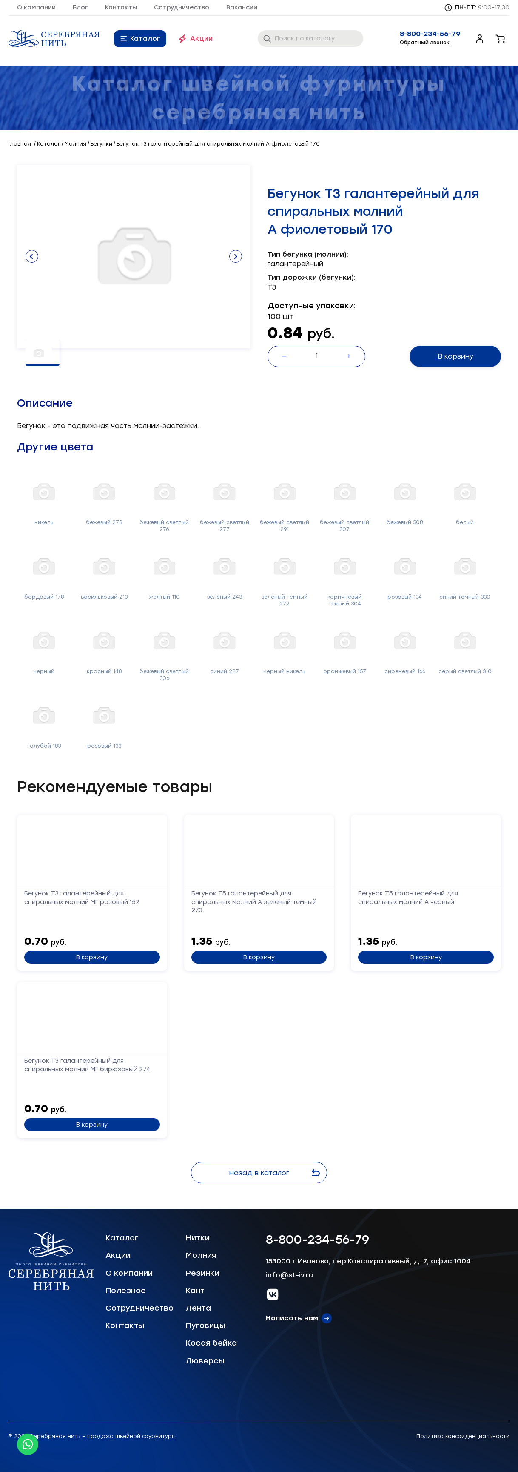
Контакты (121, 7)
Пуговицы (205, 1325)
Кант (195, 1290)
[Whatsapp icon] (27, 1444)
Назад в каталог (274, 1173)
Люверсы (205, 1361)
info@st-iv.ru (289, 1275)
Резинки (202, 1273)
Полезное (125, 1290)
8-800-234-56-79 (430, 34)
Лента (198, 1308)
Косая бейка (211, 1343)
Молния (201, 1255)
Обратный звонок (425, 43)
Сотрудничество (181, 7)
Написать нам (292, 1318)
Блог (80, 7)
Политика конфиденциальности (462, 1436)
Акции (201, 38)
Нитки (198, 1237)
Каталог (145, 38)
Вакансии (241, 7)
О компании (36, 7)
